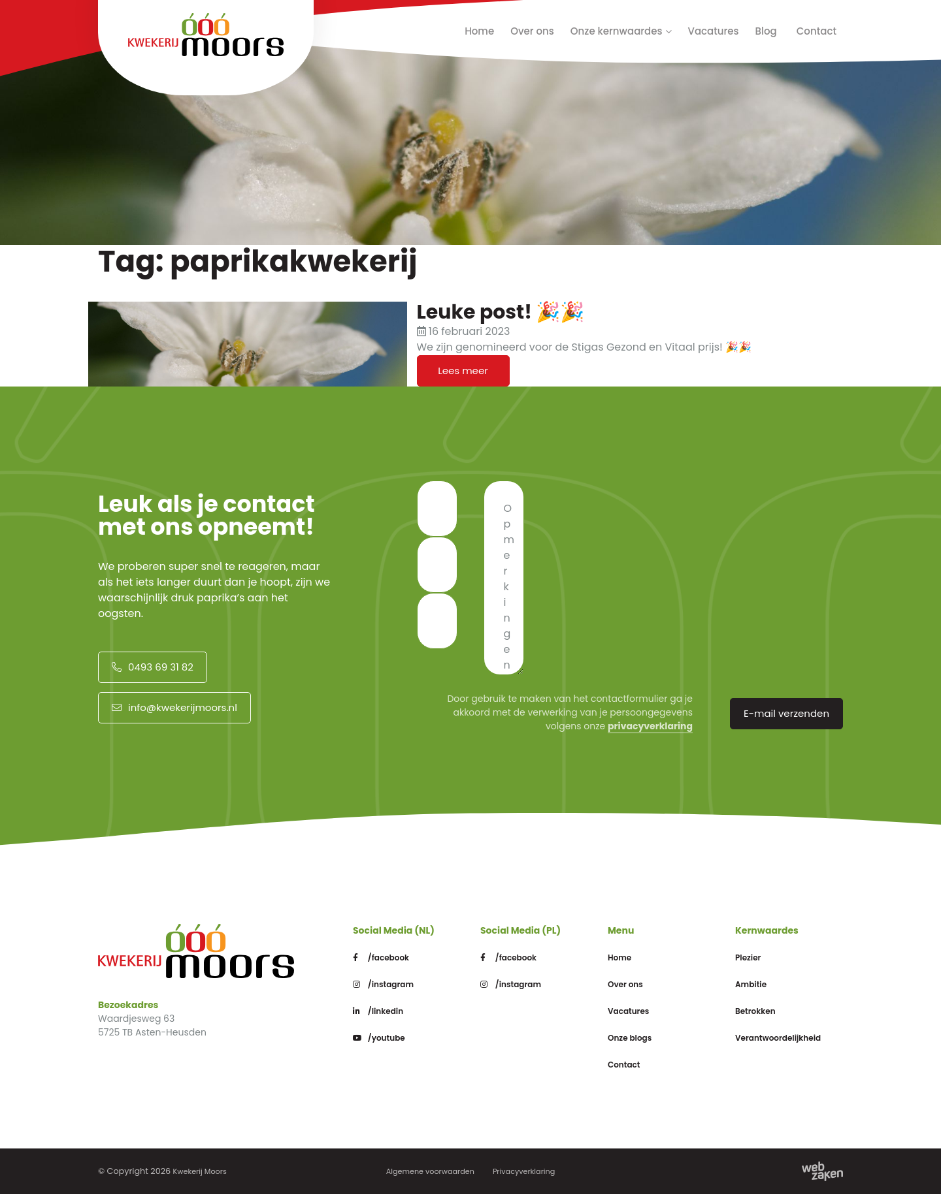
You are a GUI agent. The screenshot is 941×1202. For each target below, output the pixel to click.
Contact (816, 31)
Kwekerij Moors (204, 1178)
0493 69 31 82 (151, 671)
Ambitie (756, 991)
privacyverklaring (650, 729)
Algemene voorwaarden (425, 1178)
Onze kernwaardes (616, 31)
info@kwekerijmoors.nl (173, 715)
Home (479, 31)
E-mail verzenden (788, 719)
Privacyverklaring (530, 1178)
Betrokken (762, 1018)
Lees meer (463, 372)
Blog (766, 31)
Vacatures (713, 31)
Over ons (532, 31)
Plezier (752, 964)
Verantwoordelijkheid (793, 1044)
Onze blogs (637, 1044)
